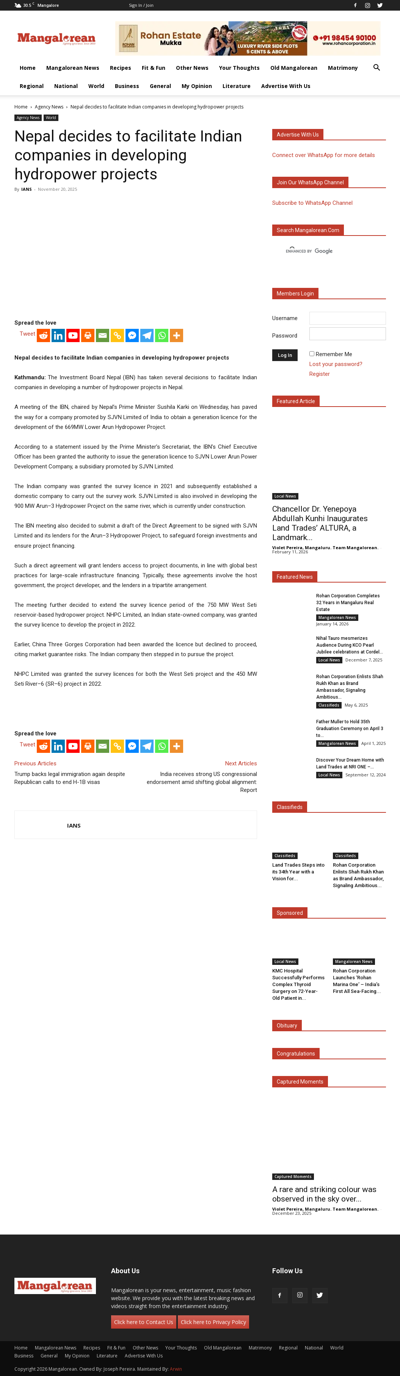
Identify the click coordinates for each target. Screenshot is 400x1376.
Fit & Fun (153, 67)
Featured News (295, 577)
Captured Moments (300, 1082)
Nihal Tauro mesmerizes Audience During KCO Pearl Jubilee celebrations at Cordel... (349, 645)
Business (127, 86)
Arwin (176, 1369)
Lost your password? (335, 364)
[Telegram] (147, 335)
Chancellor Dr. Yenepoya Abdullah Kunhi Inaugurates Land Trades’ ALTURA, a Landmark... (320, 523)
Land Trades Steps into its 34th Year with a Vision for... (298, 871)
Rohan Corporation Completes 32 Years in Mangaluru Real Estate (348, 602)
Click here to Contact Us (143, 1322)
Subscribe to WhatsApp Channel (312, 202)
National (66, 86)
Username (285, 318)
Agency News (49, 107)
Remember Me (334, 354)
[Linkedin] (58, 335)
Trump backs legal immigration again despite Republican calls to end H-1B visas (69, 778)
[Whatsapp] (161, 335)
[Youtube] (73, 335)
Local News (285, 496)
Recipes (120, 67)
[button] (377, 68)
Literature (237, 86)
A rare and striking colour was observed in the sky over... (324, 1194)
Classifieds (328, 705)
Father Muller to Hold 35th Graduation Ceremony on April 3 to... (349, 728)
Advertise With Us (286, 86)
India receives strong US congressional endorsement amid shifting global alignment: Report (202, 782)
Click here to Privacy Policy (213, 1322)
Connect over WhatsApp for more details (323, 155)
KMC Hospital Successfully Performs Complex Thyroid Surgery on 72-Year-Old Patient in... (298, 984)
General (160, 86)
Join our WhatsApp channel (310, 182)
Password (284, 335)
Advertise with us (298, 135)
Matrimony (343, 67)
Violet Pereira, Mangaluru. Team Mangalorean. (325, 547)
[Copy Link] (117, 335)
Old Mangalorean (293, 67)
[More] (176, 335)
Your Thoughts (239, 67)
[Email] (102, 335)
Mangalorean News (72, 67)
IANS (26, 189)
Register (319, 374)
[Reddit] (43, 335)
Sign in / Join (141, 5)
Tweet (27, 333)
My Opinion (197, 86)
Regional (32, 86)
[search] (322, 251)
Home (28, 67)
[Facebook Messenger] (132, 335)
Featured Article (296, 401)
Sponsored (290, 913)
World (96, 86)
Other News (192, 67)
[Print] (87, 335)
